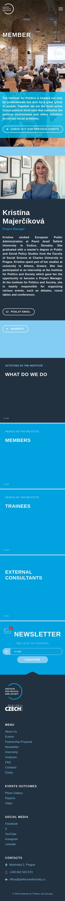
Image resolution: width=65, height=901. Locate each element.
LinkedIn (10, 844)
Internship (11, 752)
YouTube (10, 834)
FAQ (8, 762)
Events (9, 736)
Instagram (11, 839)
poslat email (16, 311)
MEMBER (17, 34)
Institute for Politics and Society (36, 893)
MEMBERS (13, 328)
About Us (11, 731)
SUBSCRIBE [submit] (32, 659)
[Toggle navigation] (60, 9)
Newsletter (12, 747)
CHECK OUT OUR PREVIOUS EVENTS (31, 129)
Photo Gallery (14, 793)
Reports (10, 798)
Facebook (11, 823)
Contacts (10, 767)
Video (9, 803)
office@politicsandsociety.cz (25, 879)
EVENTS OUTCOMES (21, 786)
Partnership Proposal (18, 741)
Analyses (11, 757)
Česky (9, 772)
